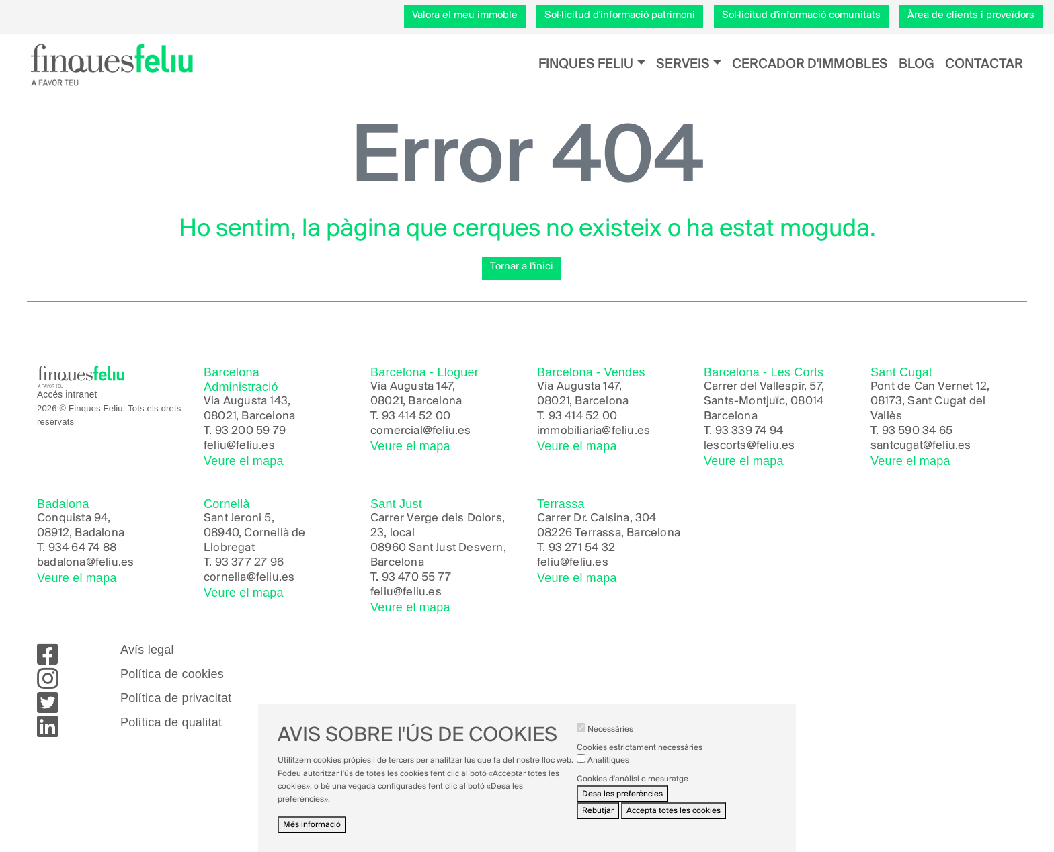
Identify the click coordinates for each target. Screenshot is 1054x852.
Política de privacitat (175, 698)
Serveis (683, 64)
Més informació (312, 836)
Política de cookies (172, 674)
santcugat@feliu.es (920, 445)
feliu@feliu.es (239, 445)
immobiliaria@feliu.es (593, 431)
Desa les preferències (622, 804)
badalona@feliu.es (85, 562)
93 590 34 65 (917, 431)
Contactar (984, 64)
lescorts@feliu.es (749, 445)
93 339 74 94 (749, 431)
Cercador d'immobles (810, 64)
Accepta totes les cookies (673, 821)
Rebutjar (598, 821)
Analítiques (608, 771)
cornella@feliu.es (249, 577)
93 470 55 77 (416, 577)
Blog (916, 64)
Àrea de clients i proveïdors (971, 15)
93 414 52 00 (416, 416)
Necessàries (610, 740)
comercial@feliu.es (420, 431)
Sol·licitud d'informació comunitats (801, 15)
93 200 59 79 (250, 431)
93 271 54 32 (582, 548)
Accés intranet (67, 395)
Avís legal (147, 649)
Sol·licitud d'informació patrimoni (619, 15)
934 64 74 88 (82, 548)
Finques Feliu (585, 64)
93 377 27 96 (249, 562)
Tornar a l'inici (521, 266)
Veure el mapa (244, 461)
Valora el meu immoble (465, 15)
